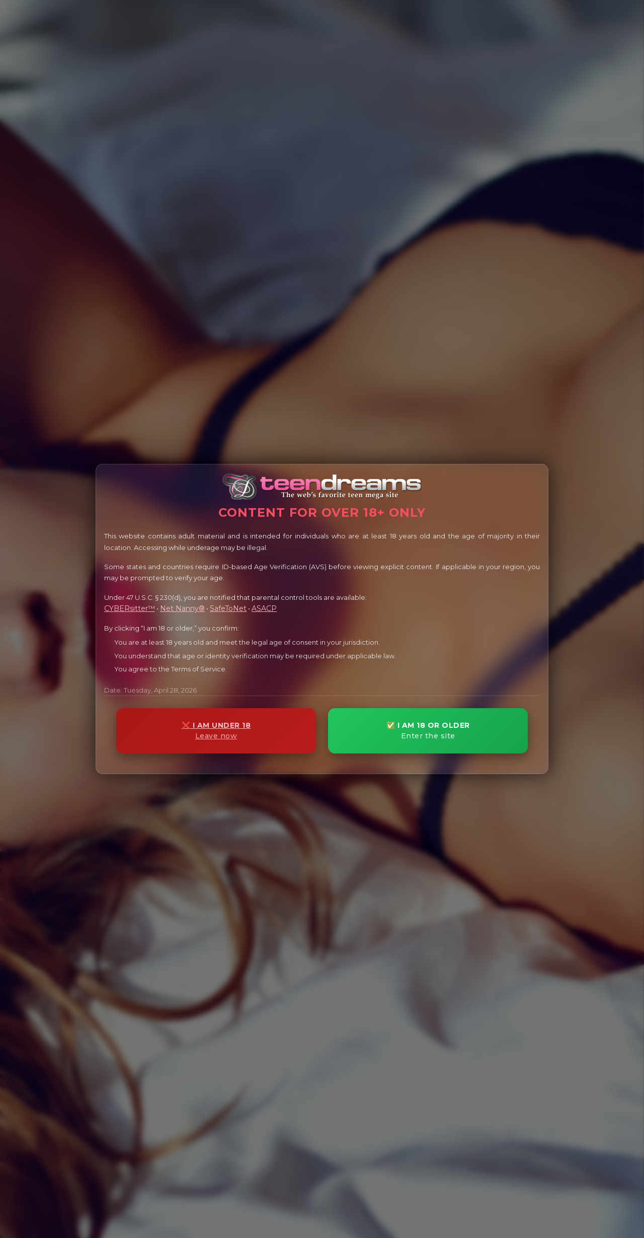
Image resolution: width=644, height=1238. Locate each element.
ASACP (264, 608)
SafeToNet (228, 608)
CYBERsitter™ (129, 608)
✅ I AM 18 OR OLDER (428, 730)
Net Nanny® (182, 608)
